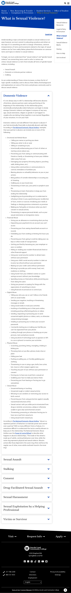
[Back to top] (65, 590)
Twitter (32, 561)
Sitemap (58, 575)
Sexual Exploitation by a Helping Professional (24, 508)
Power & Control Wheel (23, 433)
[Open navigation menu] (68, 3)
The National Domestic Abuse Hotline (26, 128)
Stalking (8, 468)
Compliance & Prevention (22, 13)
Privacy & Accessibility (57, 572)
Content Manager (26, 590)
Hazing (58, 49)
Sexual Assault (12, 459)
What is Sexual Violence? (61, 37)
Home (4, 11)
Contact (33, 572)
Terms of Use (16, 590)
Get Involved (60, 58)
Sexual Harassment (15, 497)
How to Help (60, 53)
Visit (10, 536)
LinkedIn (39, 561)
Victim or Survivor (15, 519)
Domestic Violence (15, 95)
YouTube (42, 561)
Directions (32, 575)
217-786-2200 (10, 572)
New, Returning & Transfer (21, 11)
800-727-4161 (10, 575)
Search (65, 3)
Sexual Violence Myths (61, 44)
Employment (32, 578)
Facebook (25, 561)
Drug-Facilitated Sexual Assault (23, 487)
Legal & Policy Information (61, 30)
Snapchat (46, 561)
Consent (8, 478)
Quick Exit (48, 35)
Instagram (28, 561)
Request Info (34, 536)
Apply (59, 536)
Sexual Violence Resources (61, 24)
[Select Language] (33, 582)
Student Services (43, 11)
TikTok (35, 561)
